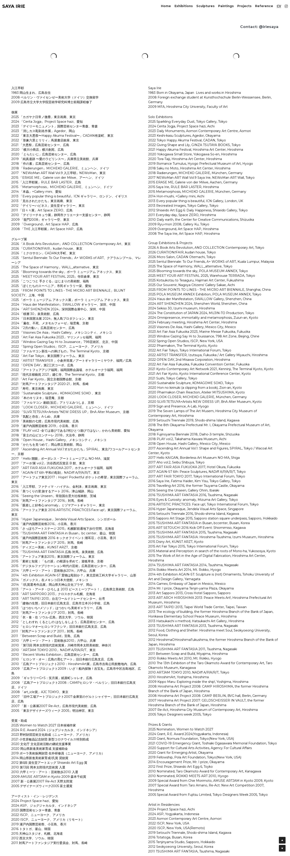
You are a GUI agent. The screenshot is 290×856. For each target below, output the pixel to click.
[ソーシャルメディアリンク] (286, 6)
